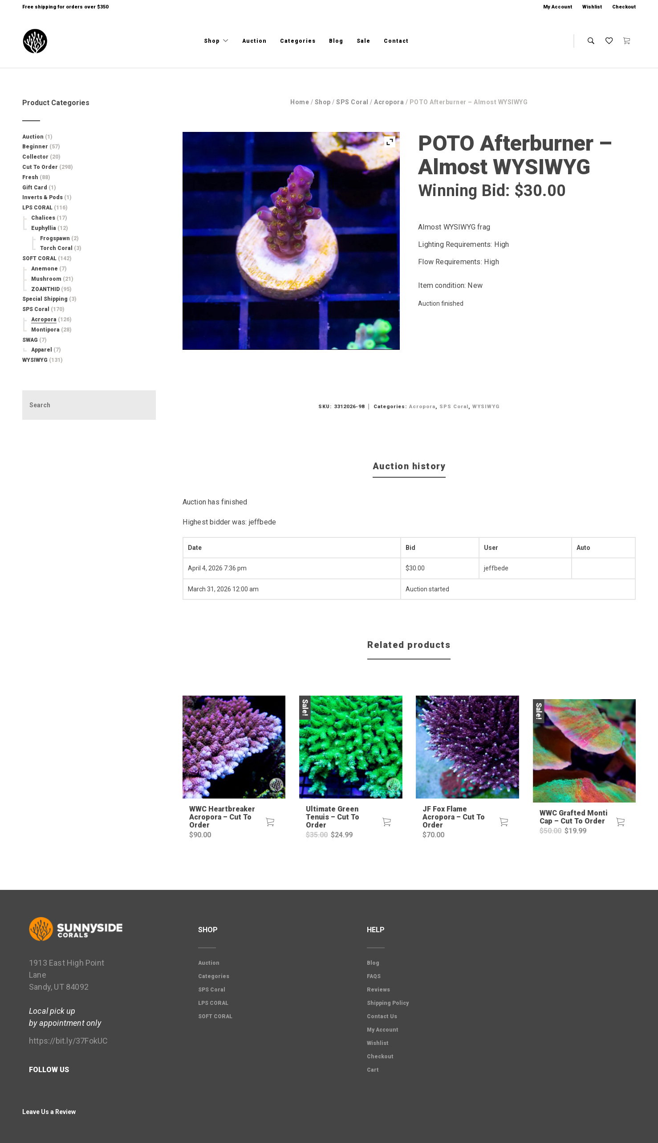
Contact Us (382, 1016)
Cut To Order (40, 167)
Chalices (43, 218)
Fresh (30, 177)
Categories (298, 41)
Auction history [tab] (409, 466)
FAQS (374, 976)
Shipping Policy (388, 1003)
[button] (270, 822)
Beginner (35, 146)
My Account (557, 7)
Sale (363, 41)
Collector (35, 157)
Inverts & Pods (42, 197)
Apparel (41, 350)
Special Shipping (45, 299)
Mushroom (46, 279)
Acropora (389, 102)
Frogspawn (55, 238)
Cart (373, 1070)
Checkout (624, 7)
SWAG (30, 340)
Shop (212, 41)
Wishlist (592, 7)
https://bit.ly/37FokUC (68, 1040)
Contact (396, 41)
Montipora (45, 330)
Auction (254, 41)
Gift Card (34, 187)
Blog (336, 41)
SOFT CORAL (39, 258)
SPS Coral (352, 102)
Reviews (378, 990)
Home (299, 102)
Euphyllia (43, 228)
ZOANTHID (45, 289)
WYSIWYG (486, 407)
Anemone (44, 269)
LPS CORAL (37, 208)
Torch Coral (56, 248)
